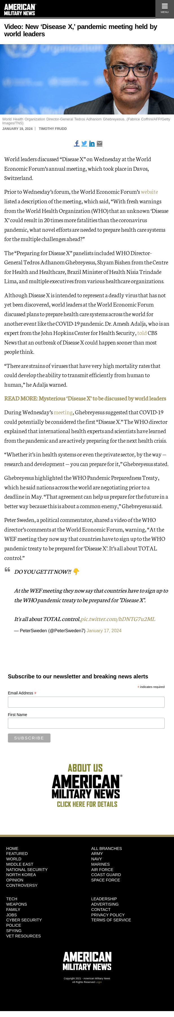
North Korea (21, 874)
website (149, 191)
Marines (100, 864)
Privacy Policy (108, 915)
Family (13, 909)
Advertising (105, 904)
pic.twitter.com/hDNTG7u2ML (117, 618)
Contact (101, 909)
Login (99, 982)
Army (97, 853)
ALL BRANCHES (106, 848)
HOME (12, 848)
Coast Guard (106, 874)
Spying (13, 930)
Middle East (19, 864)
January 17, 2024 (104, 630)
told (142, 332)
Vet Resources (23, 936)
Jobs (11, 915)
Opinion (14, 880)
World (13, 859)
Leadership (104, 899)
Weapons (16, 904)
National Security (27, 869)
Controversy (22, 885)
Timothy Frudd (53, 129)
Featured (17, 853)
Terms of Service (111, 920)
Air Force (102, 869)
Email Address (22, 693)
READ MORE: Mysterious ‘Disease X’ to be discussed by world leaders (85, 398)
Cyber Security (24, 920)
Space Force (105, 880)
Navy (96, 859)
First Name (17, 714)
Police (13, 925)
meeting (63, 412)
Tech (11, 899)
